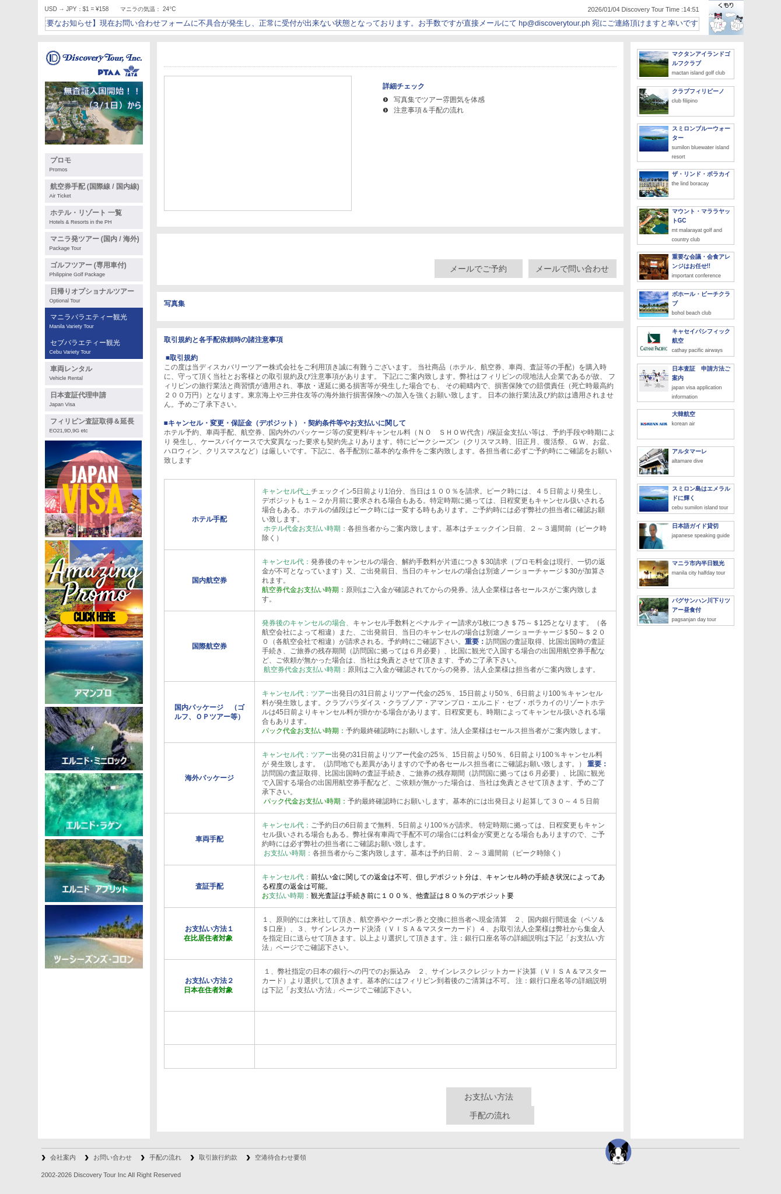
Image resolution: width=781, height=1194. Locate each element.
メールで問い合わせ (572, 268)
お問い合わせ (112, 1157)
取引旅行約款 (218, 1157)
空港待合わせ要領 (280, 1157)
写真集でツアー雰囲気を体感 (439, 100)
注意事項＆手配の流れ (429, 110)
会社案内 (63, 1157)
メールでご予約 (478, 268)
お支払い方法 (488, 1096)
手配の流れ (490, 1115)
